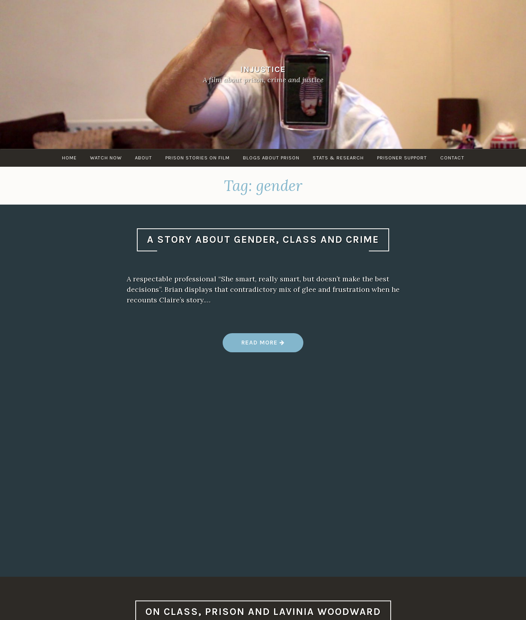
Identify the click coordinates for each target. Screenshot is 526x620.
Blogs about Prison (271, 158)
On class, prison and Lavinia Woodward (263, 611)
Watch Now (106, 158)
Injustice (263, 69)
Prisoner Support (402, 158)
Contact (452, 158)
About (143, 158)
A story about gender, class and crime (263, 239)
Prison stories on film (197, 158)
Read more (263, 345)
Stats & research (338, 158)
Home (69, 158)
